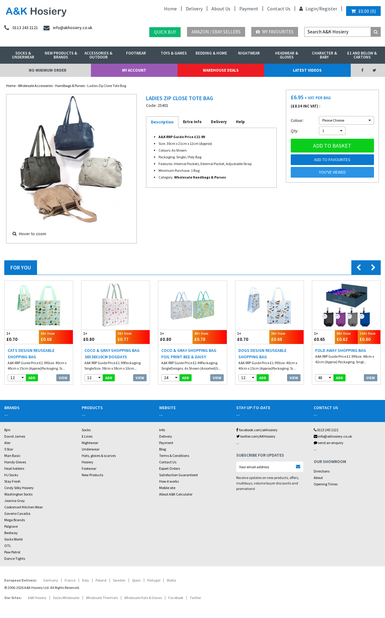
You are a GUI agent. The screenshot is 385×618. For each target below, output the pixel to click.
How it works (169, 481)
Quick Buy (165, 32)
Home (170, 9)
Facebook (175, 597)
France (70, 580)
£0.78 (209, 336)
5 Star (8, 449)
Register (328, 9)
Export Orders (169, 468)
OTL (7, 545)
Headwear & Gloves (286, 55)
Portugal (153, 580)
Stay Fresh (12, 481)
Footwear (136, 53)
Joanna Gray (14, 500)
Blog (162, 449)
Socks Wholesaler (66, 597)
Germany (50, 580)
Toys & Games (174, 53)
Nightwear (249, 53)
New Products (92, 475)
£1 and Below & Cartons (362, 55)
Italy (85, 580)
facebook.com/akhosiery (257, 430)
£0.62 (346, 336)
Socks (86, 430)
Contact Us (278, 9)
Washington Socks (18, 494)
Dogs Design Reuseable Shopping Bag (262, 354)
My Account (134, 70)
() (363, 11)
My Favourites (274, 32)
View (63, 377)
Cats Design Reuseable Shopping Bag (31, 354)
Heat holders (14, 468)
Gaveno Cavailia (17, 513)
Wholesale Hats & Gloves (143, 597)
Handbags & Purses (70, 85)
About (318, 477)
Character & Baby (324, 55)
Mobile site (167, 487)
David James (14, 436)
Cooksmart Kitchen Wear (23, 507)
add (32, 377)
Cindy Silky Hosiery (19, 487)
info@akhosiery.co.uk (333, 436)
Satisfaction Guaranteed (178, 475)
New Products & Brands (61, 55)
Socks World (13, 539)
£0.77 (133, 336)
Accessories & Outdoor (98, 55)
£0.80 (98, 336)
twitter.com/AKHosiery (255, 436)
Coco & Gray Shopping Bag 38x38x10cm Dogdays (112, 354)
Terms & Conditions (174, 455)
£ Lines (87, 436)
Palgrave (11, 526)
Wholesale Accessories (35, 85)
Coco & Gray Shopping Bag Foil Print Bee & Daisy (188, 354)
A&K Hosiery (37, 597)
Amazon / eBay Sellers (216, 32)
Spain (136, 580)
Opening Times (326, 484)
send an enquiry (328, 442)
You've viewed (332, 172)
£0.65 (323, 336)
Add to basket (332, 145)
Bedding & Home (211, 53)
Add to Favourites (332, 159)
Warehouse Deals (221, 70)
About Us (220, 9)
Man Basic (12, 455)
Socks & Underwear (23, 55)
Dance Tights (14, 558)
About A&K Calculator (175, 494)
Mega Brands (14, 520)
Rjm (7, 430)
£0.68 (56, 336)
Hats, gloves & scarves (99, 455)
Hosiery (87, 462)
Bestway (11, 532)
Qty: (294, 131)
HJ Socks (11, 475)
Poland (101, 580)
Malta (171, 580)
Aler (7, 442)
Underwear (90, 449)
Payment (248, 9)
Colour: (297, 120)
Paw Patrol (12, 552)
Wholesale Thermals (102, 597)
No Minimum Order (47, 70)
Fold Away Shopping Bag (340, 350)
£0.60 (369, 336)
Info (162, 430)
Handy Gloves (15, 462)
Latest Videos (307, 70)
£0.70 (21, 336)
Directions (322, 471)
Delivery (194, 9)
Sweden (119, 580)
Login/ (309, 9)
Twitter (195, 597)
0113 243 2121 (326, 430)
